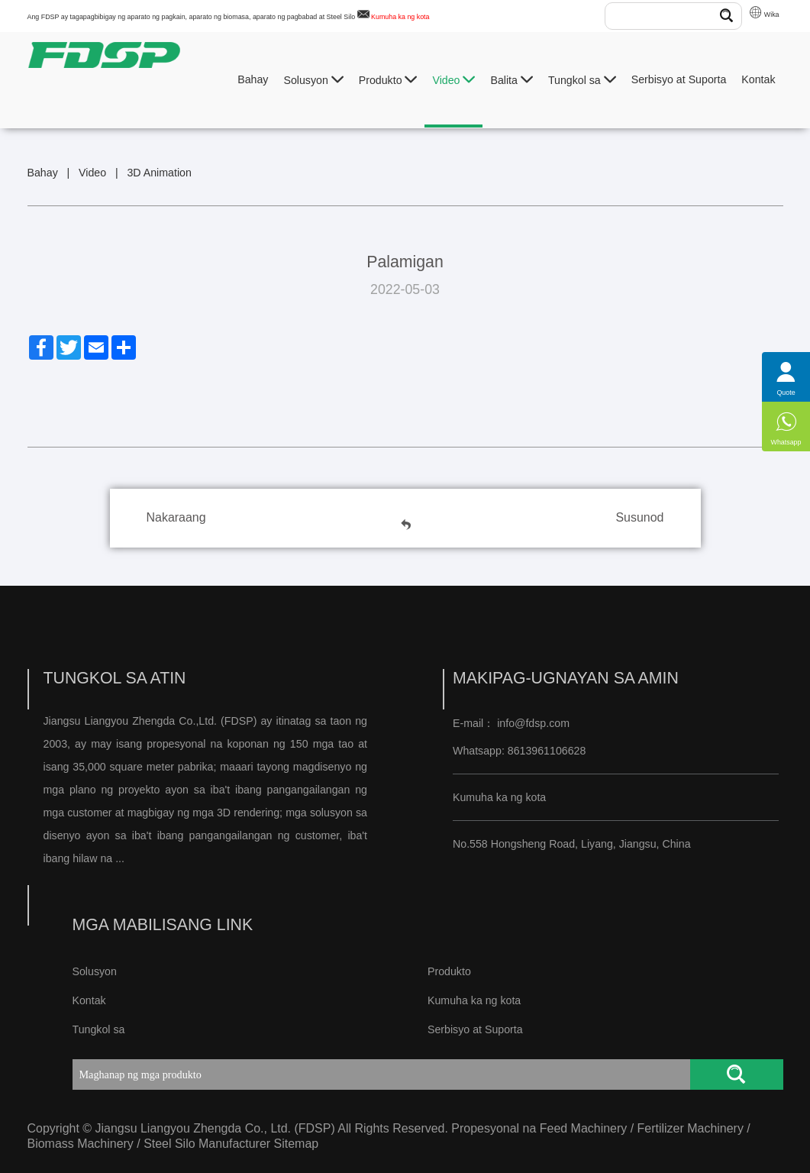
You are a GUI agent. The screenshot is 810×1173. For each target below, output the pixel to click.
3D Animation (159, 172)
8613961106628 (545, 751)
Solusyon (313, 79)
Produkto (388, 79)
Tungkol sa (582, 79)
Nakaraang (176, 517)
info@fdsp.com (533, 723)
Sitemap (296, 1143)
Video (453, 79)
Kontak (758, 79)
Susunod (639, 517)
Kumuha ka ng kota (400, 17)
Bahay (252, 79)
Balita (511, 79)
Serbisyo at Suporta (679, 79)
